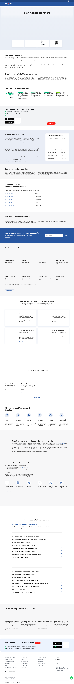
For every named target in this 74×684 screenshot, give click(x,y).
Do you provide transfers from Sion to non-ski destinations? (25, 579)
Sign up (66, 235)
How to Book (24, 656)
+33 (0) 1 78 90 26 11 (58, 669)
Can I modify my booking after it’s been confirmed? (23, 568)
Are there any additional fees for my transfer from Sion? (24, 565)
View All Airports (37, 396)
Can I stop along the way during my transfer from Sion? (24, 559)
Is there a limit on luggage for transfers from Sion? (23, 544)
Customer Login (24, 662)
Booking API (23, 666)
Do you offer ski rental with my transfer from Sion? (23, 574)
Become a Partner (41, 658)
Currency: (59, 1)
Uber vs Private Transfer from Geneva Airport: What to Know (61, 621)
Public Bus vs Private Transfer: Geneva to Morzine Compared (28, 621)
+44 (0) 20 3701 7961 (58, 663)
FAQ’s (22, 658)
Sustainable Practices (9, 660)
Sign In (67, 1)
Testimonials (7, 662)
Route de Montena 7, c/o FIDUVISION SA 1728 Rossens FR (61, 667)
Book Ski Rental (10, 491)
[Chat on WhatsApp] (71, 677)
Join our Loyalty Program (10, 656)
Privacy (15, 681)
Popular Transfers (41, 3)
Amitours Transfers (41, 662)
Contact (67, 3)
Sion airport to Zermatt (9, 199)
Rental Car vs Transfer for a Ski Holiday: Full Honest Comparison (45, 622)
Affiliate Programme (42, 656)
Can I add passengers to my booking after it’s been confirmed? (25, 571)
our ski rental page (25, 466)
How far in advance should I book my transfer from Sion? (24, 533)
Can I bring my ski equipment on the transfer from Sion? (24, 547)
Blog (56, 3)
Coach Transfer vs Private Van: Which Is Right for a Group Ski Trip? (12, 622)
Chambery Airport (24, 392)
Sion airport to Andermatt (9, 205)
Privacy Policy (7, 237)
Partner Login (40, 660)
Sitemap (19, 681)
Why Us (6, 664)
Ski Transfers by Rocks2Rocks (11, 666)
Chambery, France (25, 383)
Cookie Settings (24, 664)
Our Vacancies (40, 664)
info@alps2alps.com (58, 656)
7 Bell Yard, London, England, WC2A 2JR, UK (61, 661)
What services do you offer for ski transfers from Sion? (24, 524)
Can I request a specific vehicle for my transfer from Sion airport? (27, 594)
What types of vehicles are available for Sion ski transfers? (25, 536)
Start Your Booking (9, 290)
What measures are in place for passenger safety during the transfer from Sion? (30, 582)
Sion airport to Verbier (9, 193)
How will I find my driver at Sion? (19, 588)
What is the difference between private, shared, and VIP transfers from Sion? (29, 539)
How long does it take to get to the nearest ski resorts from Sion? (27, 553)
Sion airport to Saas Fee (9, 196)
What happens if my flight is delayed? (20, 556)
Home (6, 51)
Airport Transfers (50, 3)
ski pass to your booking (60, 442)
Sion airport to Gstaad (8, 202)
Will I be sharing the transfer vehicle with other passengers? (25, 585)
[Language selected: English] (8, 1)
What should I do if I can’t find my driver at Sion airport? (24, 591)
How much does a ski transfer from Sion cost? (22, 562)
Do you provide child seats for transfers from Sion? (23, 550)
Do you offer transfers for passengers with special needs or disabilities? (28, 597)
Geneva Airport (8, 392)
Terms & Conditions (9, 681)
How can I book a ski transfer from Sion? (21, 530)
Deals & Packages (8, 658)
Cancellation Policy (25, 660)
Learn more (21, 323)
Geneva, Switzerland (9, 383)
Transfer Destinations (31, 3)
